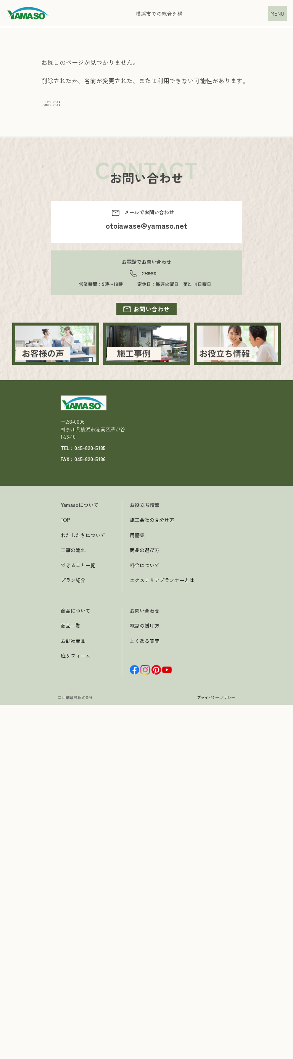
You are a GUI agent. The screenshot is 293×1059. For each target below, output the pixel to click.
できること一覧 (78, 919)
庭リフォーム (75, 1010)
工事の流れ (73, 904)
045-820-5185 (149, 288)
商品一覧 (70, 979)
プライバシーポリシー (216, 1051)
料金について (144, 919)
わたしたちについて (83, 889)
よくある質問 (144, 995)
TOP (65, 874)
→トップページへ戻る (71, 105)
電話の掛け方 (144, 979)
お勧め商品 (73, 995)
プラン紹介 (73, 934)
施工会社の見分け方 (152, 874)
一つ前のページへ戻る (71, 114)
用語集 (137, 889)
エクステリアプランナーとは (162, 934)
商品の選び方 (144, 904)
